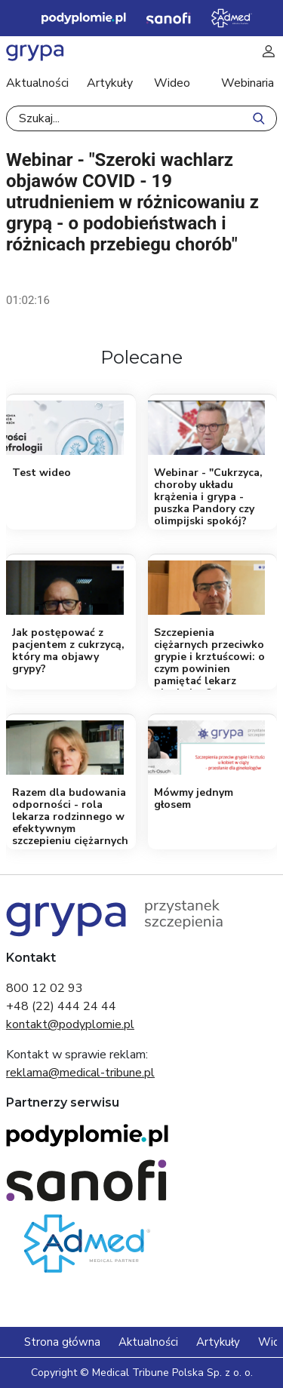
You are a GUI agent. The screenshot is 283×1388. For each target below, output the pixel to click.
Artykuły (110, 83)
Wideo (172, 83)
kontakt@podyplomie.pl (70, 1024)
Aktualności (37, 83)
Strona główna (62, 1342)
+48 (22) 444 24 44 (61, 1006)
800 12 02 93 (44, 988)
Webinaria (247, 83)
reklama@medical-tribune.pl (80, 1072)
